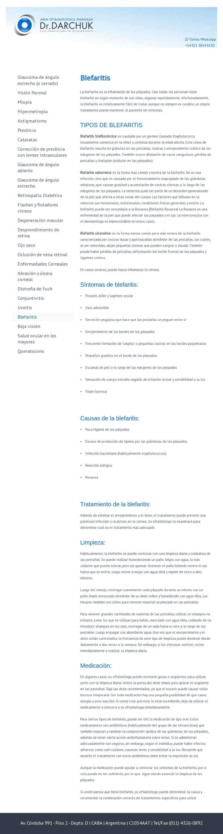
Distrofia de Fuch (35, 289)
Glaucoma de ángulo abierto (38, 167)
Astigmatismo (32, 121)
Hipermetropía (33, 111)
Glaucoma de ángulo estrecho (38, 183)
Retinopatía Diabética (40, 195)
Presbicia (27, 130)
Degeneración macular (40, 220)
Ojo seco (26, 245)
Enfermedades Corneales (43, 264)
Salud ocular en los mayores (37, 339)
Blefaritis (27, 317)
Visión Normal (32, 93)
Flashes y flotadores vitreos (38, 208)
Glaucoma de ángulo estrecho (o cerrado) (38, 80)
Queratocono (31, 351)
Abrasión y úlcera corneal (35, 276)
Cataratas (27, 140)
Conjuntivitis (31, 298)
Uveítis (25, 308)
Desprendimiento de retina (38, 233)
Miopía (25, 102)
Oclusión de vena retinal (42, 254)
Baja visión (29, 326)
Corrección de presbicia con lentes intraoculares (42, 152)
